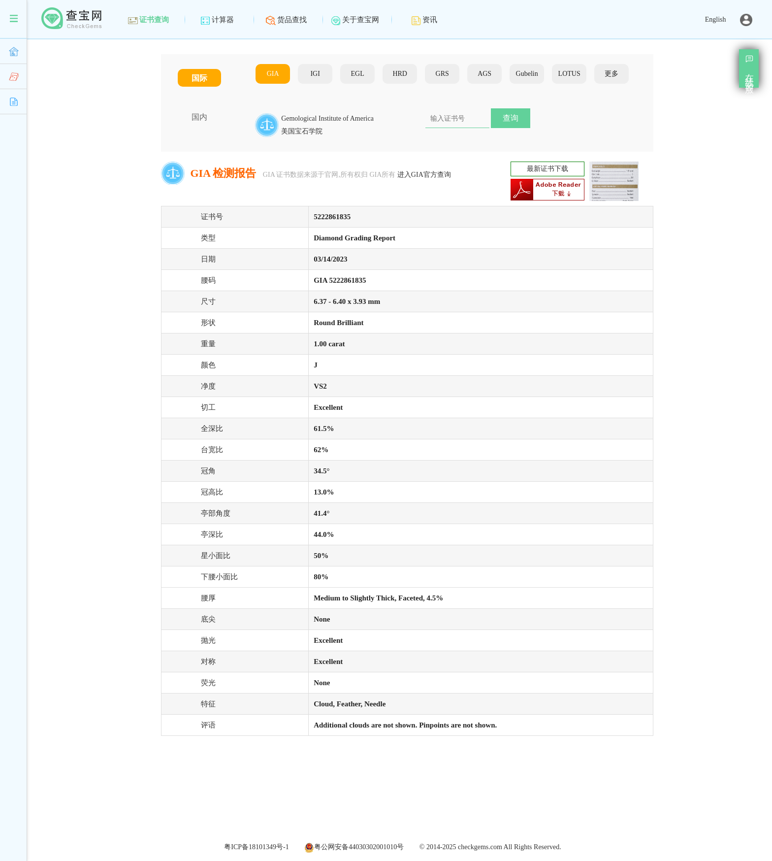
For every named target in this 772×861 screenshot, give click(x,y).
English (715, 19)
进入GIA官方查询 (424, 174)
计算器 (217, 20)
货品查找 (286, 20)
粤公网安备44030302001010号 (354, 847)
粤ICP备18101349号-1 (256, 847)
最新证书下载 (547, 168)
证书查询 (148, 20)
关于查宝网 (355, 20)
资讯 (424, 20)
